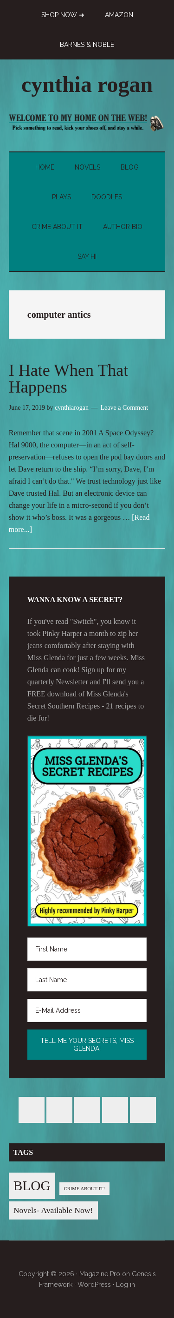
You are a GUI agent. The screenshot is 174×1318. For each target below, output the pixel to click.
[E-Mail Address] (87, 1010)
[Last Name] (87, 979)
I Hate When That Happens (69, 378)
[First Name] (87, 949)
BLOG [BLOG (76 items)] (32, 1185)
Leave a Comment (124, 407)
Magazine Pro (99, 1274)
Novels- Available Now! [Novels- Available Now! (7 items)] (53, 1210)
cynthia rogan (87, 84)
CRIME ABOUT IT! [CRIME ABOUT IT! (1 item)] (84, 1188)
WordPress (94, 1284)
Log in (125, 1284)
